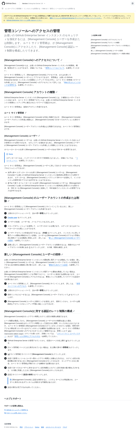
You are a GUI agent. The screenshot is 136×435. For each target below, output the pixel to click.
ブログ (65, 427)
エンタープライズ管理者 (13, 9)
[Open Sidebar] (2, 8)
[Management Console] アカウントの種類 (30, 92)
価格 (42, 427)
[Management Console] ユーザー (22, 135)
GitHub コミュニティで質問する (16, 410)
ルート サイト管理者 (15, 112)
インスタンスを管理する (32, 9)
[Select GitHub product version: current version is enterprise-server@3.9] (33, 3)
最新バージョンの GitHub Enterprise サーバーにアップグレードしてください (76, 18)
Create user (12, 217)
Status (37, 427)
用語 (21, 427)
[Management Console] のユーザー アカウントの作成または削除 (41, 199)
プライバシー (28, 427)
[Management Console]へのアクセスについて (33, 60)
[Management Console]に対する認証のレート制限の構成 (39, 311)
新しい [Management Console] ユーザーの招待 (33, 254)
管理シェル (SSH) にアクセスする (27, 336)
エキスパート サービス (53, 427)
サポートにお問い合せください (15, 413)
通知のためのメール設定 (58, 265)
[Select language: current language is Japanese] (132, 3)
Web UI (44, 9)
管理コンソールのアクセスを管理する (62, 9)
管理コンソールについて (54, 68)
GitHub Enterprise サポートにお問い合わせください (24, 20)
